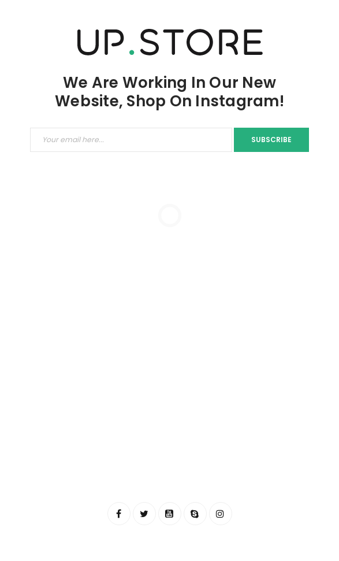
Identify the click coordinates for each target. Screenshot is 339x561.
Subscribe (271, 139)
